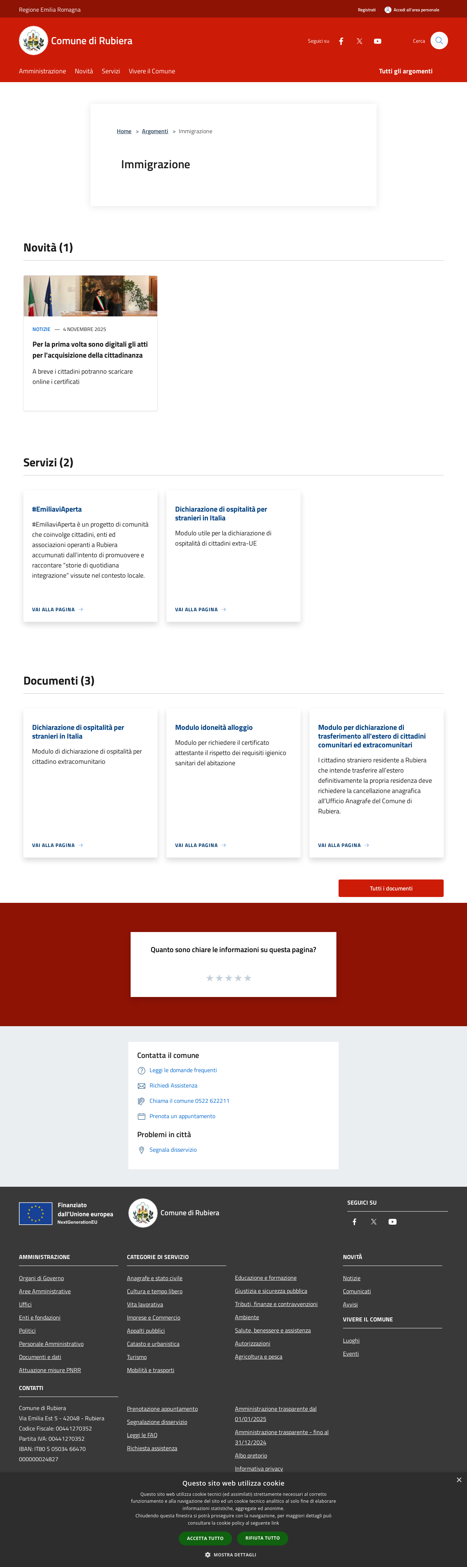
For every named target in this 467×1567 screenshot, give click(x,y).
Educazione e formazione (266, 1277)
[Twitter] (356, 40)
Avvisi (350, 1304)
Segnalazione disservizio (157, 1421)
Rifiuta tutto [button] (263, 1538)
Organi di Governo (41, 1278)
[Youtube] (374, 40)
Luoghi (351, 1340)
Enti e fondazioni (40, 1317)
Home (124, 131)
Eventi (351, 1353)
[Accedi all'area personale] (412, 10)
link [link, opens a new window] (275, 1523)
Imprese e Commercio (153, 1317)
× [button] (459, 1480)
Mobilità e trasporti (150, 1370)
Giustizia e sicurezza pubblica (271, 1290)
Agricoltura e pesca (258, 1356)
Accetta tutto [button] (205, 1538)
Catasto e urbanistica (153, 1343)
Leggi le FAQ (142, 1435)
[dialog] (233, 1519)
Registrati (367, 9)
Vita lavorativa (145, 1304)
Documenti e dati (40, 1356)
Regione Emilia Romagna (50, 9)
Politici (27, 1330)
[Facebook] (338, 40)
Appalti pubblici (146, 1330)
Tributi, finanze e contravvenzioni (276, 1304)
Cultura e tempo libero (154, 1291)
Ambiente (247, 1317)
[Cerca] (439, 40)
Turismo (137, 1356)
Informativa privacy (259, 1468)
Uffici (25, 1304)
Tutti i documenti (391, 888)
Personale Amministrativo (51, 1343)
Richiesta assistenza (152, 1448)
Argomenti (155, 131)
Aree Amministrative (45, 1291)
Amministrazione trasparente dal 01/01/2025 (276, 1413)
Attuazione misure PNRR (50, 1370)
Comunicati (357, 1291)
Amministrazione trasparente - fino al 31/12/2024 (282, 1437)
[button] (233, 1554)
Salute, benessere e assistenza (273, 1330)
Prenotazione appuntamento (162, 1408)
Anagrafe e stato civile (154, 1278)
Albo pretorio (251, 1455)
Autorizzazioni (252, 1343)
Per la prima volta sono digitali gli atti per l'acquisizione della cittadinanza (90, 349)
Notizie (41, 329)
